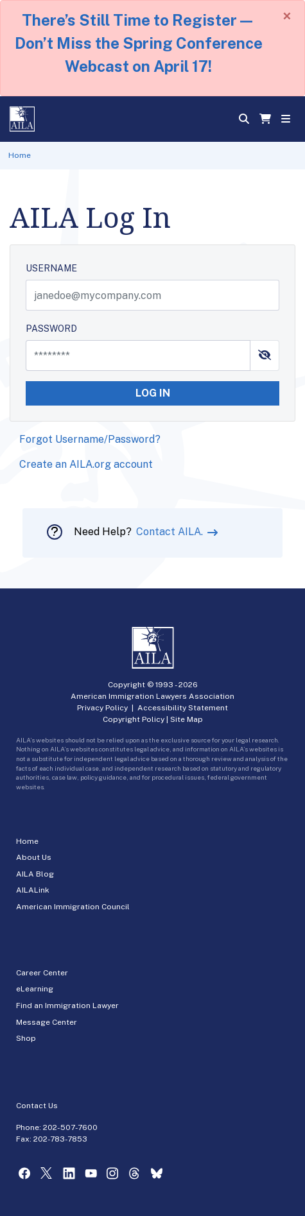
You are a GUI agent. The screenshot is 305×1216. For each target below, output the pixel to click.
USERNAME (51, 268)
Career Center (42, 972)
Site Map (186, 719)
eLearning (34, 988)
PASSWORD (51, 328)
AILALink (32, 890)
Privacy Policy (102, 707)
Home (19, 155)
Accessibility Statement (182, 707)
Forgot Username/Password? (90, 439)
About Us (33, 857)
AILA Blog (35, 873)
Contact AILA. (170, 532)
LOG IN (152, 393)
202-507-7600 (70, 1127)
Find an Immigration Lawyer (67, 1005)
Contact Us (37, 1105)
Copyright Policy (133, 719)
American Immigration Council (73, 906)
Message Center (46, 1022)
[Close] (287, 16)
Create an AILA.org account (86, 464)
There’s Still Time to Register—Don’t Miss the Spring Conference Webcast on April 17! (139, 43)
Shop (26, 1038)
